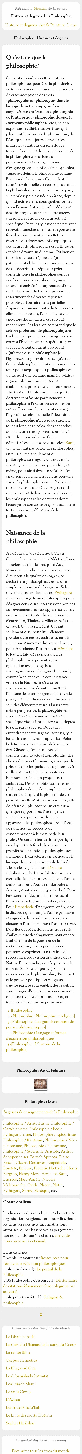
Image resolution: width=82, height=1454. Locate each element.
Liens (72, 25)
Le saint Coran (18, 1392)
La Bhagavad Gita (21, 1368)
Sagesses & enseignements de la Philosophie (41, 1112)
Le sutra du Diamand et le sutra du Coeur (41, 1345)
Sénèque (41, 1191)
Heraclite (49, 1174)
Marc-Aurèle (29, 1179)
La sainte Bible (18, 1353)
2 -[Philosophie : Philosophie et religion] (41, 1016)
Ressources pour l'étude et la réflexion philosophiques (36, 1261)
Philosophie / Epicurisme (54, 1135)
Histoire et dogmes (21, 25)
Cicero (21, 1163)
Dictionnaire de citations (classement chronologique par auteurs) (40, 1286)
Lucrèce (10, 1179)
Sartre (27, 1191)
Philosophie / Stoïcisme (23, 1151)
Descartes (37, 1163)
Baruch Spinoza (43, 1157)
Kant (69, 443)
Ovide (32, 1185)
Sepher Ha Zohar (20, 1423)
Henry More (29, 1174)
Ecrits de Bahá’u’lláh (23, 1408)
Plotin (58, 1185)
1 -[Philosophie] (20, 1010)
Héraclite (65, 649)
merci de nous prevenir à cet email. (36, 1238)
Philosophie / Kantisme (23, 1140)
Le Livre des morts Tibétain (29, 1415)
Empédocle (24, 907)
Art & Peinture (52, 25)
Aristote (52, 1151)
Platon (45, 1185)
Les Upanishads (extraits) (27, 1376)
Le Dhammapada (20, 1337)
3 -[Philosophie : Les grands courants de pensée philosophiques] (40, 1024)
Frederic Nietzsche (49, 1168)
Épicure (25, 1168)
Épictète (10, 1168)
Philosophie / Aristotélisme (26, 1123)
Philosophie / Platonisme (45, 1146)
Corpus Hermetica (21, 1360)
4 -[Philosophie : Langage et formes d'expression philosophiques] (36, 1035)
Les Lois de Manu (21, 1384)
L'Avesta (13, 1400)
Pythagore (63, 593)
